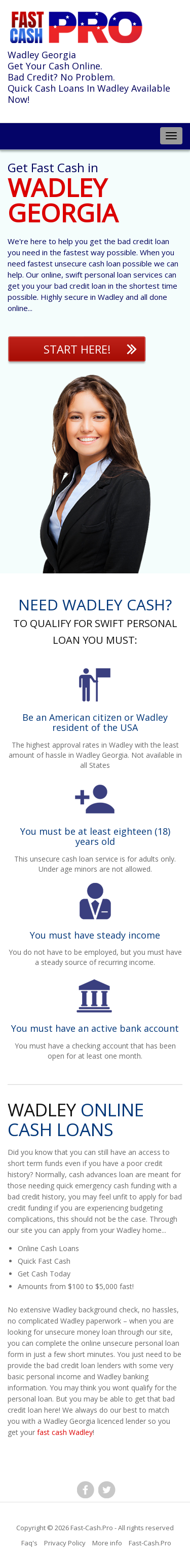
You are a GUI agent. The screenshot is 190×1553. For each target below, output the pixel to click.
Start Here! (77, 349)
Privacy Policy (65, 1542)
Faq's (29, 1542)
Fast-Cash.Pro (91, 1527)
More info (107, 1542)
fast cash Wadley (65, 1432)
